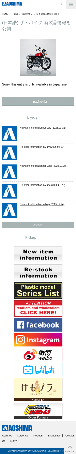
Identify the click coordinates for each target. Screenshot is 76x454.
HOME (5, 14)
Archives (38, 224)
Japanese (60, 84)
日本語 (13, 441)
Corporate (22, 435)
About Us (7, 435)
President (38, 435)
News (15, 14)
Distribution (54, 435)
